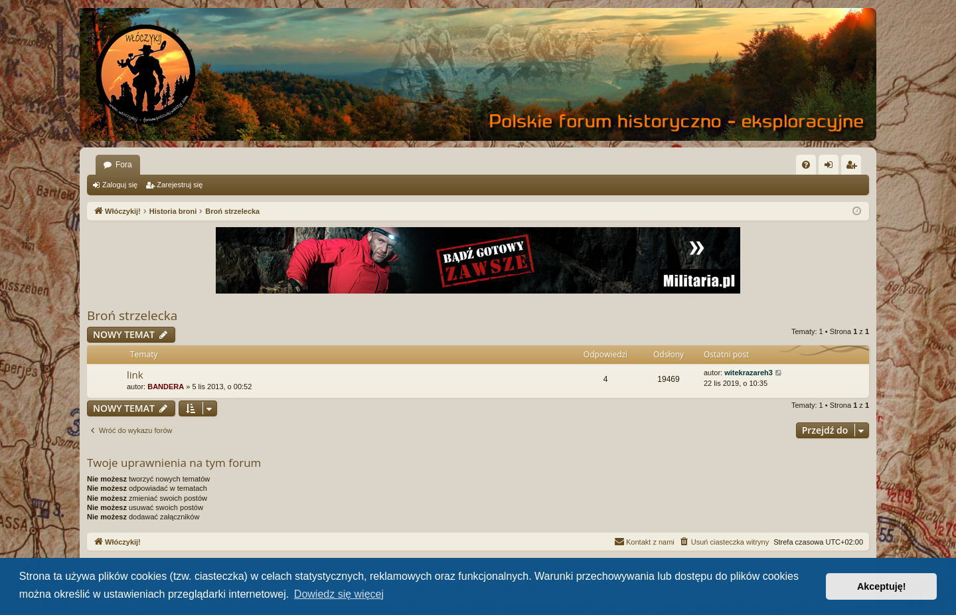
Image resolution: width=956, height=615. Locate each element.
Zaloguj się (119, 185)
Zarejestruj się (179, 185)
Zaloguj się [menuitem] (831, 167)
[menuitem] (806, 165)
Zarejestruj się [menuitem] (853, 167)
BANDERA (165, 387)
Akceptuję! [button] (881, 586)
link (135, 374)
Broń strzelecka (132, 315)
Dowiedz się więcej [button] (339, 594)
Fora (124, 164)
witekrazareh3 (748, 373)
